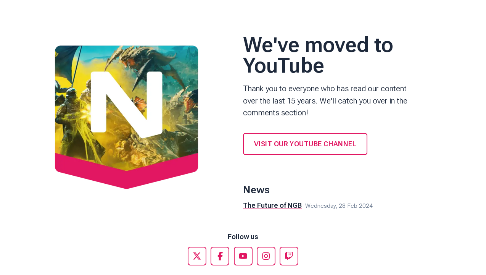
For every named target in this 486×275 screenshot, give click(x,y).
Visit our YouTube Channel (305, 144)
